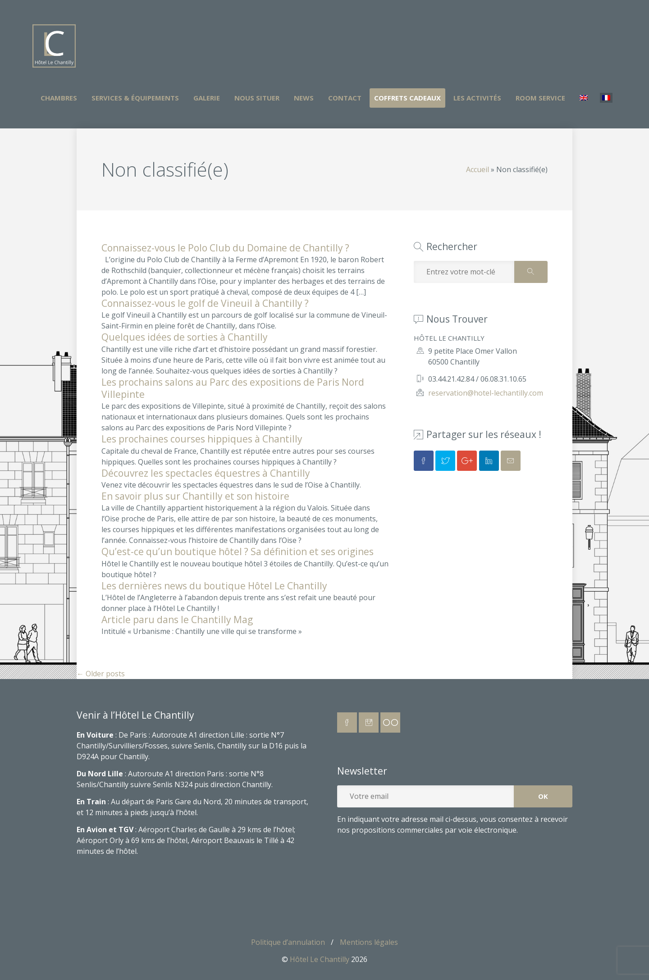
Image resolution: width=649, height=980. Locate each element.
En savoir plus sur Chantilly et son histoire (195, 496)
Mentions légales (369, 942)
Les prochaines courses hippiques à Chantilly (201, 439)
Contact (344, 97)
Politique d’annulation (288, 942)
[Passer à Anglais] (583, 98)
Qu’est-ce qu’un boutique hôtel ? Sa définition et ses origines (237, 551)
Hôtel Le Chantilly (319, 959)
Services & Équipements (135, 97)
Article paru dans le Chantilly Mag (177, 619)
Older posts (101, 674)
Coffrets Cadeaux (407, 97)
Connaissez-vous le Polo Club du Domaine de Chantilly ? (225, 248)
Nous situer (256, 97)
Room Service (540, 97)
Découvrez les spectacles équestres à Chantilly (205, 473)
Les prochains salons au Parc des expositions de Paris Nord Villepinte (232, 388)
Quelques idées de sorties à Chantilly (184, 337)
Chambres (59, 97)
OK (543, 796)
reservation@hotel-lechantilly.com (485, 393)
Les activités (477, 97)
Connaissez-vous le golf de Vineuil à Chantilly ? (205, 303)
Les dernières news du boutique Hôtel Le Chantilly (214, 585)
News (304, 97)
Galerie (206, 97)
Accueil (477, 169)
